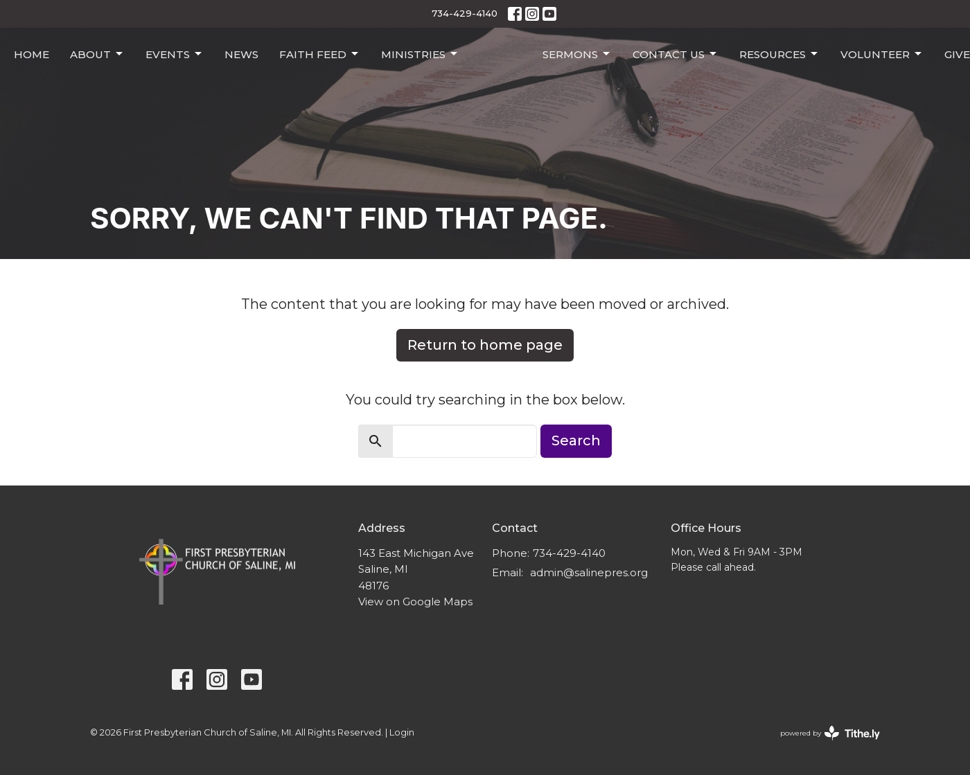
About (97, 54)
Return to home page (485, 345)
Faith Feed (319, 54)
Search (576, 440)
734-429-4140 (464, 13)
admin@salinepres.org (589, 572)
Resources (779, 54)
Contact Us (675, 54)
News (241, 54)
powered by (830, 733)
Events (175, 54)
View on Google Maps (415, 601)
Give (957, 54)
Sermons (577, 54)
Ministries (420, 54)
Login (401, 732)
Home (31, 54)
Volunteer (882, 54)
